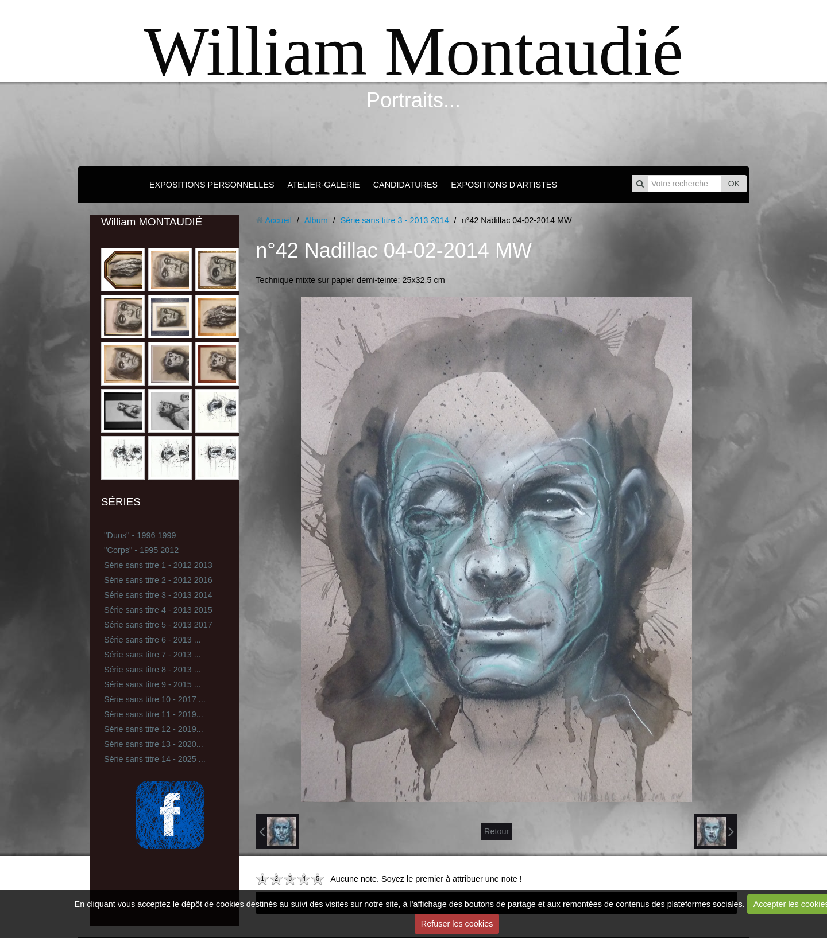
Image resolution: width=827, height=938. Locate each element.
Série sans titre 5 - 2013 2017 (158, 624)
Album (316, 220)
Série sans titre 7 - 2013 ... (152, 654)
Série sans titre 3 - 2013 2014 (158, 595)
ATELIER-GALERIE (324, 184)
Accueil (278, 220)
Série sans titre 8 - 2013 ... (152, 669)
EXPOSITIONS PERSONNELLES (212, 184)
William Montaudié (413, 51)
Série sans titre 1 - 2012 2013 (158, 565)
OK (734, 183)
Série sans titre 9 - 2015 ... (152, 684)
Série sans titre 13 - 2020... (153, 744)
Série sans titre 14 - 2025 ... (155, 759)
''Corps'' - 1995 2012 (141, 550)
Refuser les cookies (457, 923)
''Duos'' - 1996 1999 (140, 535)
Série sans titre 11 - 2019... (153, 714)
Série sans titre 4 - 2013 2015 (158, 609)
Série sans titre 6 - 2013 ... (152, 639)
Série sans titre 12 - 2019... (153, 729)
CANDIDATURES (405, 184)
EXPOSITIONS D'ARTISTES (504, 184)
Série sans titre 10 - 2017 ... (155, 699)
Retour (496, 831)
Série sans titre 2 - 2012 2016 (158, 580)
